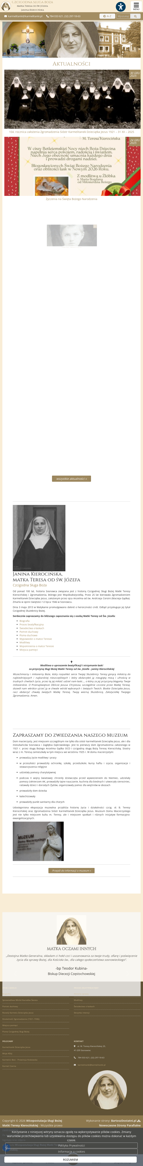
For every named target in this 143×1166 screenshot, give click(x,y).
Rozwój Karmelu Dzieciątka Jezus (17, 1012)
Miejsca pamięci (44, 632)
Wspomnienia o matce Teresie (49, 630)
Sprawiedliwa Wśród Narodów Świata (20, 1000)
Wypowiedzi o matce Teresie (48, 625)
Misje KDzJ (7, 1053)
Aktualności (71, 64)
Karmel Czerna (9, 1066)
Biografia (41, 613)
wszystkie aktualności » (71, 479)
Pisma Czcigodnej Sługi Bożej (15, 1031)
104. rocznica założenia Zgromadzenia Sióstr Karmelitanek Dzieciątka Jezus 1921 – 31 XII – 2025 (71, 132)
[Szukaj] (135, 16)
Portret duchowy (44, 620)
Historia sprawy (81, 993)
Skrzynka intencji (82, 1012)
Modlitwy (41, 627)
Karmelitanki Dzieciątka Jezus (16, 1047)
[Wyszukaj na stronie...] (123, 16)
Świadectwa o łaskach (46, 618)
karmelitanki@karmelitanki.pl (24, 16)
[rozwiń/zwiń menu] (136, 6)
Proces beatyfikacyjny (45, 616)
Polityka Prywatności (71, 1145)
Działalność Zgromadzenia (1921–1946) (20, 1019)
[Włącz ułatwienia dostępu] (120, 6)
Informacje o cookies (71, 1151)
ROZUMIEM (70, 1159)
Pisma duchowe (43, 623)
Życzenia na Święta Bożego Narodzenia (71, 199)
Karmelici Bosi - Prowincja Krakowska (19, 1059)
